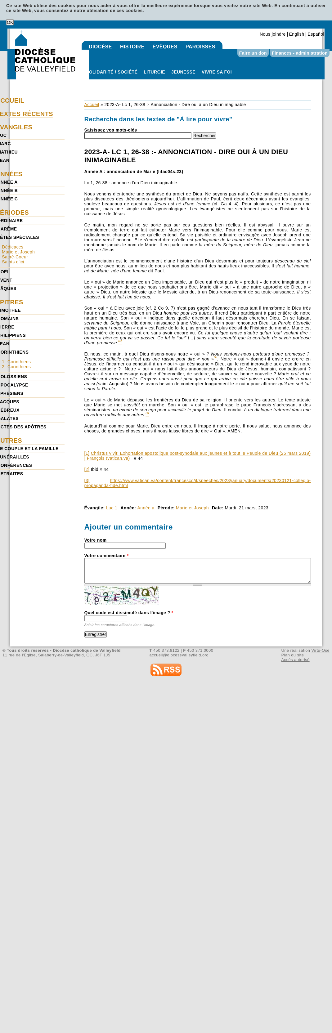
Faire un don (253, 53)
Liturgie (154, 71)
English (296, 34)
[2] (87, 469)
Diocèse (100, 46)
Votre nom (95, 540)
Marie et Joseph (192, 507)
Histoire (132, 46)
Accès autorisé (295, 659)
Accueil (91, 104)
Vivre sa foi (217, 71)
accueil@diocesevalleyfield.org (179, 655)
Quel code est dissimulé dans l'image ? (128, 612)
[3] (87, 480)
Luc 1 (111, 507)
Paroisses (200, 46)
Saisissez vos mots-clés (110, 129)
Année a (146, 507)
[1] (87, 453)
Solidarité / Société (111, 71)
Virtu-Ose (321, 650)
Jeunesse (183, 71)
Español (315, 34)
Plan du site (292, 655)
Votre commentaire (106, 555)
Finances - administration (300, 53)
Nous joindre (273, 34)
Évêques (165, 46)
